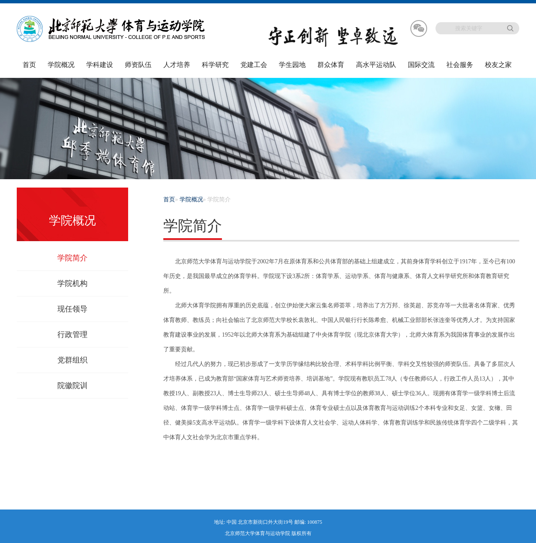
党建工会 (253, 64)
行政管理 (72, 334)
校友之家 (498, 64)
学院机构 (72, 283)
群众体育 (330, 64)
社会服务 (459, 64)
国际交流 (421, 64)
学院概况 (61, 64)
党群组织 (72, 360)
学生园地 (292, 64)
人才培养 (176, 64)
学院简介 (72, 258)
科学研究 (215, 64)
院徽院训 (72, 385)
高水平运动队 (376, 64)
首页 (29, 64)
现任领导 (72, 309)
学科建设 (99, 64)
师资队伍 (138, 64)
